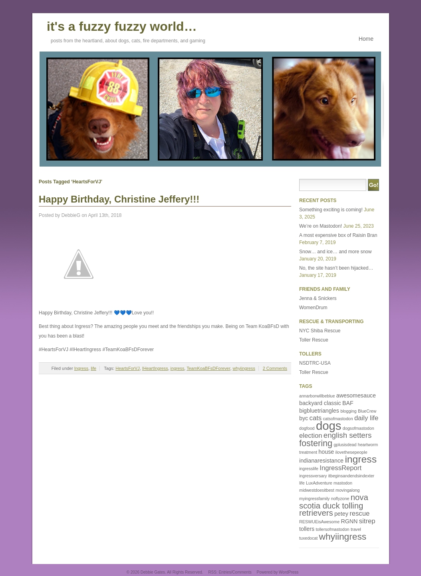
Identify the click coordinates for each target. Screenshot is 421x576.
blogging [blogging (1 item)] (348, 411)
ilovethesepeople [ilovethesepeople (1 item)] (351, 452)
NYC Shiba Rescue (319, 331)
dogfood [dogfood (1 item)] (307, 428)
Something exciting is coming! (331, 210)
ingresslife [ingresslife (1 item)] (308, 468)
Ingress (81, 368)
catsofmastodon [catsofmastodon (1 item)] (338, 418)
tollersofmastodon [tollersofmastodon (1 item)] (332, 529)
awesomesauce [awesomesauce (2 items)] (356, 395)
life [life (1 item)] (302, 483)
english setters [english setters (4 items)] (348, 435)
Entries (224, 572)
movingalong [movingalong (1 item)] (347, 490)
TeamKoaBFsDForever (208, 368)
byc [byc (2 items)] (303, 418)
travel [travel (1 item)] (356, 529)
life (93, 368)
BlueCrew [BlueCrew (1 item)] (367, 411)
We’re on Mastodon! (320, 226)
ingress (178, 368)
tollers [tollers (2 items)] (306, 529)
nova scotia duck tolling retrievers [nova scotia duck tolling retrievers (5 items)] (333, 505)
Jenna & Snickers (317, 298)
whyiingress (243, 368)
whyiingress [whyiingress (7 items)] (343, 536)
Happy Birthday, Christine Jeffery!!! (119, 199)
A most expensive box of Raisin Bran (338, 235)
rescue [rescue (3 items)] (359, 513)
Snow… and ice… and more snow (335, 251)
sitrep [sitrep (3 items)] (367, 521)
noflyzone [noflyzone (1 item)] (340, 498)
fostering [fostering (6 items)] (315, 443)
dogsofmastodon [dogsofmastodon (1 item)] (358, 428)
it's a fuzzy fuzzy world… (122, 25)
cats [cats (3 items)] (316, 418)
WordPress (288, 572)
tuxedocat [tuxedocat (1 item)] (308, 538)
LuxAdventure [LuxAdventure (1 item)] (319, 483)
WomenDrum (313, 307)
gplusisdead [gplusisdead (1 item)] (345, 444)
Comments (241, 572)
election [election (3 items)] (310, 435)
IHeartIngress (155, 368)
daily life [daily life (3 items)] (366, 418)
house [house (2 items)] (326, 452)
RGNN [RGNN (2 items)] (349, 521)
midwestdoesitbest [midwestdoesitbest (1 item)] (316, 490)
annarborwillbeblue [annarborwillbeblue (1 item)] (317, 395)
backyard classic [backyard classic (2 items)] (320, 403)
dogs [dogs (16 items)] (329, 425)
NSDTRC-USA (315, 363)
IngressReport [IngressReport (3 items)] (340, 468)
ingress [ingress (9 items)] (361, 459)
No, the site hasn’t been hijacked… (336, 268)
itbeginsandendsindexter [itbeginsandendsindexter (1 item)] (351, 475)
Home (366, 39)
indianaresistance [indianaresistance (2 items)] (321, 460)
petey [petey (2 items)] (341, 513)
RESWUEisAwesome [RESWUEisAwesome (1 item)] (319, 521)
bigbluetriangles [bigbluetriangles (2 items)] (319, 410)
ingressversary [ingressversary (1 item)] (313, 475)
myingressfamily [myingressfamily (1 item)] (314, 498)
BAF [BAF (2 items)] (347, 403)
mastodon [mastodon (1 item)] (343, 483)
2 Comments (275, 368)
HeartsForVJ (127, 368)
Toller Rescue (313, 340)
